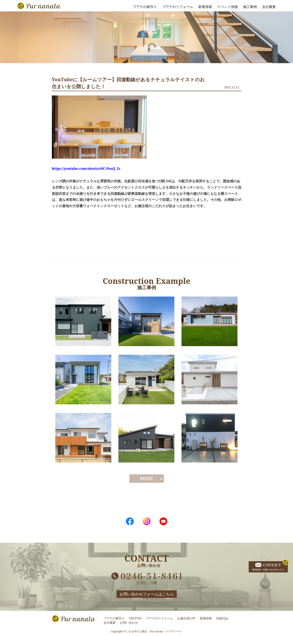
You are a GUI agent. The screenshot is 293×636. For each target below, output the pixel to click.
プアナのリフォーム (177, 6)
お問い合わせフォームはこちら (146, 594)
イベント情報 (227, 6)
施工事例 (250, 6)
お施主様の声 (186, 618)
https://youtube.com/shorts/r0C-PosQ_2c (86, 168)
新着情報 (205, 6)
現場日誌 (222, 618)
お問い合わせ (129, 622)
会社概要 (269, 6)
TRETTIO (135, 618)
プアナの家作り (145, 6)
